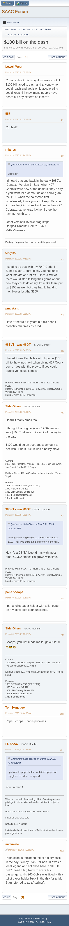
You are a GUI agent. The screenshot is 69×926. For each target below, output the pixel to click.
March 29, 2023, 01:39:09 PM (18, 72)
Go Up (6, 897)
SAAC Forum (15, 11)
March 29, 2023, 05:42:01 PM (18, 412)
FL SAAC (11, 743)
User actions (57, 57)
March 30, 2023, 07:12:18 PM (18, 634)
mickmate (12, 844)
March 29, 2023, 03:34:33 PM (18, 350)
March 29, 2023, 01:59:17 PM (18, 119)
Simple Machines (43, 922)
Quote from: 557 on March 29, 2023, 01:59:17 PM (35, 164)
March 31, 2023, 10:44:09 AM (18, 713)
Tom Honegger (15, 707)
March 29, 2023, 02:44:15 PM (18, 259)
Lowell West (13, 66)
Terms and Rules (32, 918)
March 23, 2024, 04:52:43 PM (21, 850)
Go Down (8, 57)
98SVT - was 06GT (18, 344)
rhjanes (10, 149)
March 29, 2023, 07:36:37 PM (18, 515)
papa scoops (14, 592)
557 (7, 113)
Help (21, 918)
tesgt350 (11, 253)
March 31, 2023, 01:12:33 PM (18, 749)
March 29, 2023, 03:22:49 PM (18, 314)
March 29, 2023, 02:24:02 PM (18, 155)
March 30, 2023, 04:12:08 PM (18, 598)
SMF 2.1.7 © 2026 (26, 922)
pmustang (12, 308)
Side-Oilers (13, 406)
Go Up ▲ (46, 918)
